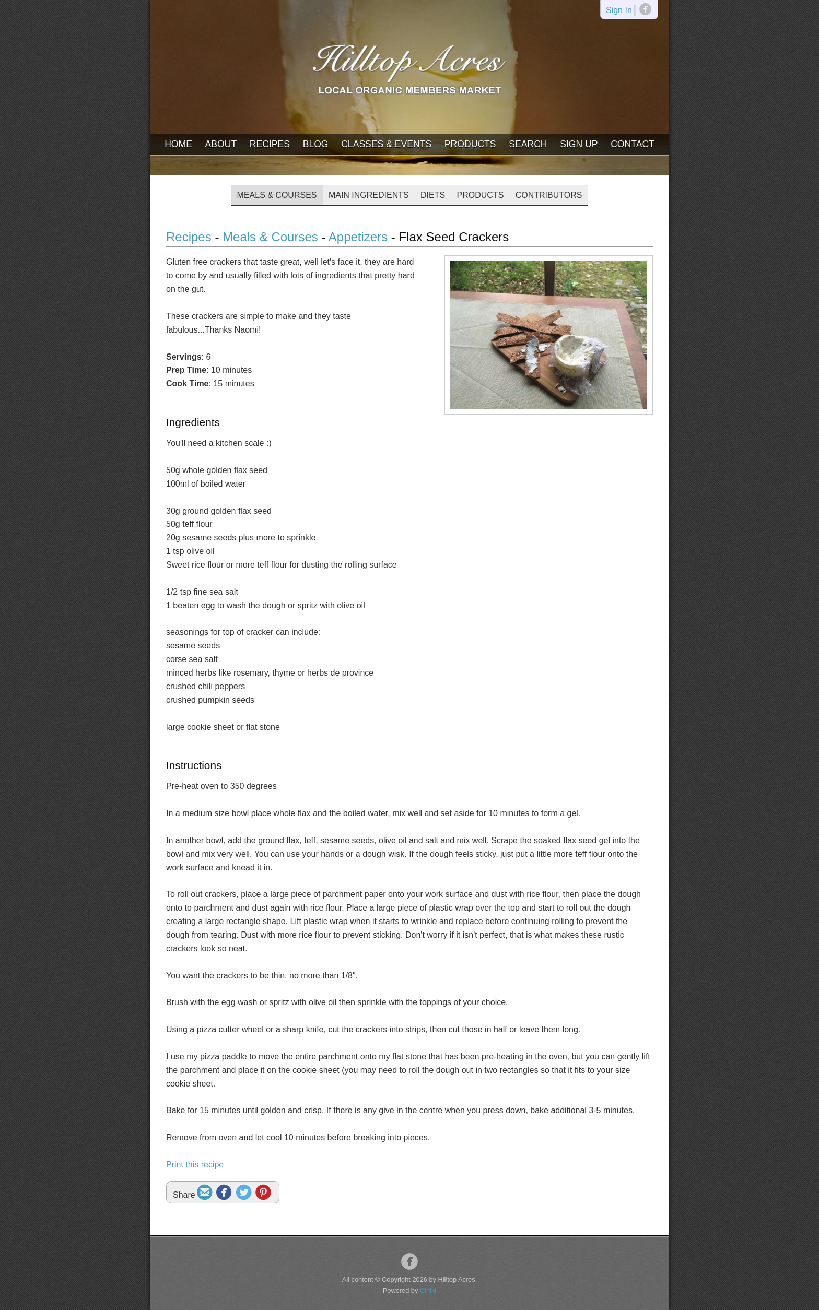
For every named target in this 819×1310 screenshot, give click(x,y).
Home (178, 144)
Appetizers (358, 237)
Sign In (619, 10)
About (221, 144)
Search (528, 144)
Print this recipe (195, 1164)
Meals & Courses (277, 195)
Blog (316, 144)
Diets (432, 195)
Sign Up (579, 144)
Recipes (270, 144)
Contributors (549, 195)
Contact (632, 144)
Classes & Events (386, 144)
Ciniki (428, 1290)
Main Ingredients (369, 195)
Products (470, 144)
